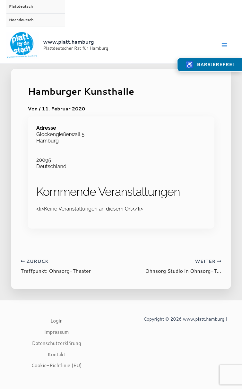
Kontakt (56, 354)
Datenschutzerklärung (56, 343)
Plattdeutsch (21, 6)
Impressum (56, 332)
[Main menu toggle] (224, 45)
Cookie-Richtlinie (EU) (56, 365)
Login (56, 320)
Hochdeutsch (21, 19)
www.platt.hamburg (68, 42)
